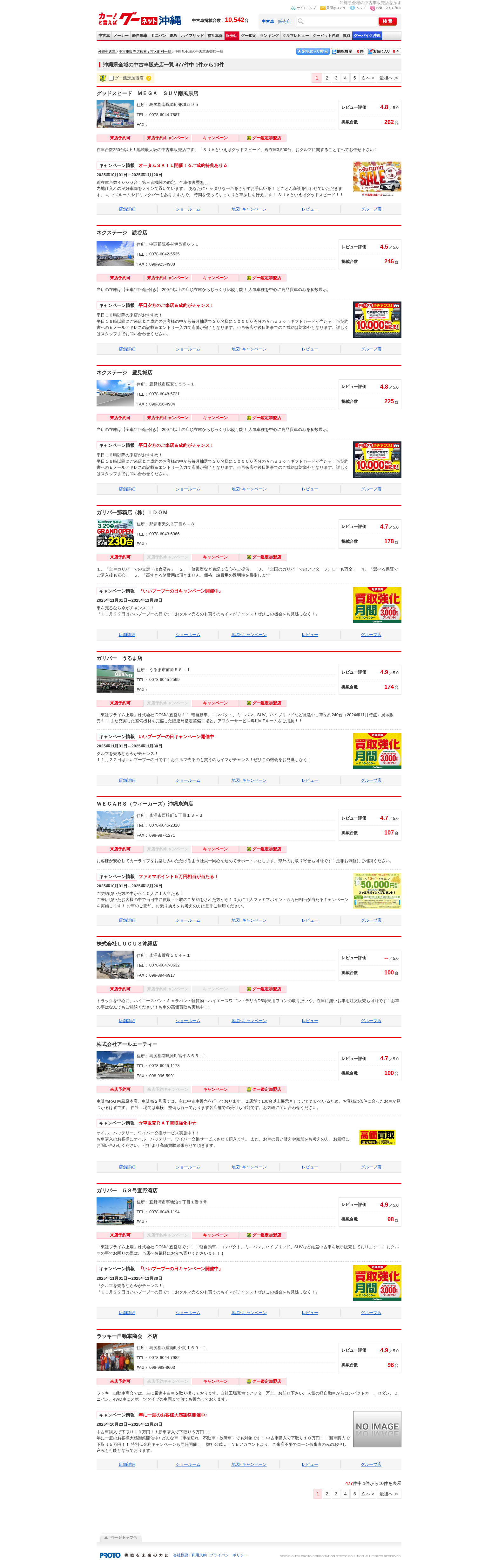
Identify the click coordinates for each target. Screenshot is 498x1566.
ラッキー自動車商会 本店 (127, 1336)
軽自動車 (139, 35)
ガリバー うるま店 (119, 658)
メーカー (121, 35)
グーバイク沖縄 (367, 35)
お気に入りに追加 (388, 8)
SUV (174, 35)
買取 (346, 35)
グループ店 (371, 209)
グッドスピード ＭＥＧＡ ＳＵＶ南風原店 (147, 93)
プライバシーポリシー (229, 1555)
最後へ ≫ (389, 77)
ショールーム (188, 209)
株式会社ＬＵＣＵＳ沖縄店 (127, 943)
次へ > (367, 77)
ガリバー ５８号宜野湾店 (127, 1190)
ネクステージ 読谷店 (122, 232)
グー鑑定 (248, 35)
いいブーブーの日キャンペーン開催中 (176, 736)
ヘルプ (361, 8)
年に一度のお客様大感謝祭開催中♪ (172, 1414)
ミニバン (158, 35)
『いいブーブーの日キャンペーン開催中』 (180, 590)
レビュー (310, 209)
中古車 (104, 35)
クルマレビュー (295, 35)
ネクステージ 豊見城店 (124, 372)
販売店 (284, 21)
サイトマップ (306, 8)
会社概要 (180, 1555)
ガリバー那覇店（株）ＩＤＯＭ (135, 512)
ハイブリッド (192, 35)
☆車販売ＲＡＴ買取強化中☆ (167, 1123)
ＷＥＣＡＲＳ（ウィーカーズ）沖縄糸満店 (145, 804)
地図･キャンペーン (249, 209)
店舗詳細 (127, 209)
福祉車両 (215, 35)
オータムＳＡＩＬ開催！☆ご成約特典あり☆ (182, 165)
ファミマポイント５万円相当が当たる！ (178, 876)
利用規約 (199, 1555)
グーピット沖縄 (326, 35)
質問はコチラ (336, 8)
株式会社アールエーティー (127, 1044)
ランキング (269, 35)
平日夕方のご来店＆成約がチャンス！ (176, 305)
